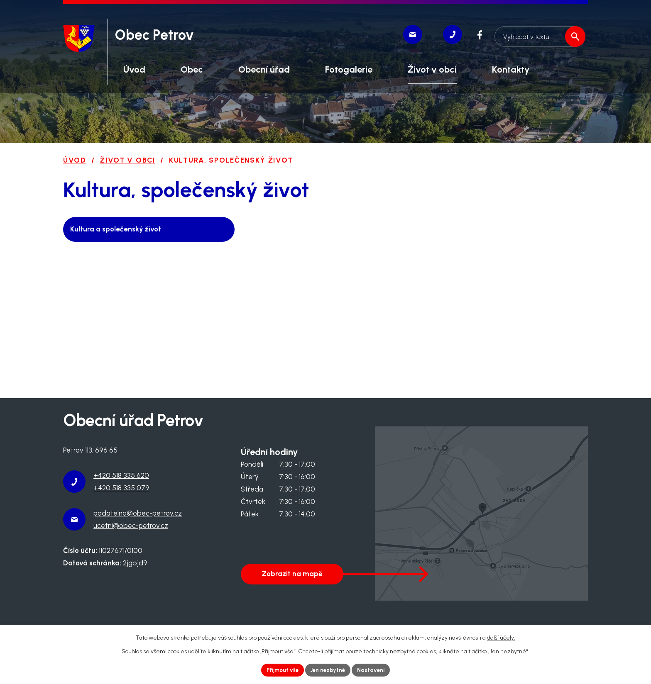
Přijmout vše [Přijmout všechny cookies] (280, 669)
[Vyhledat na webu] (538, 34)
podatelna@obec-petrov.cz (137, 513)
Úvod (74, 160)
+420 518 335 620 (121, 475)
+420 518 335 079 (121, 488)
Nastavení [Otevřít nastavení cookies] (374, 669)
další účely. (501, 636)
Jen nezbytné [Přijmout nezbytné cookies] (328, 669)
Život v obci (127, 160)
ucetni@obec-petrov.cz (130, 525)
